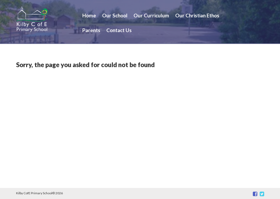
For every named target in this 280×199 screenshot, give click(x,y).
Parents (91, 30)
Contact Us (119, 30)
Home (89, 15)
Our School (114, 15)
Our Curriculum (151, 15)
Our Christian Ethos (197, 15)
